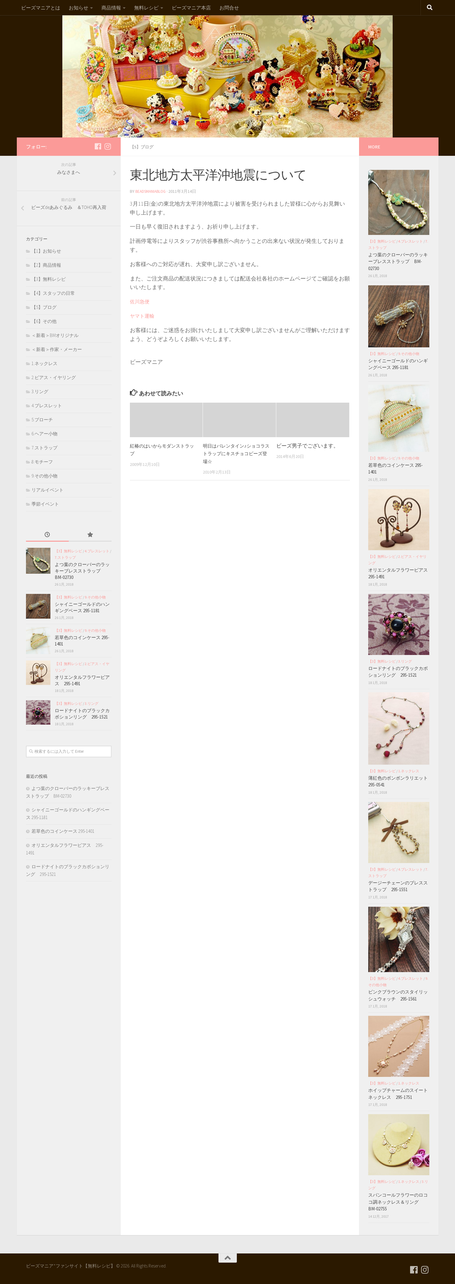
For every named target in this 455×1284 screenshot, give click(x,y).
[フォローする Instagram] (108, 146)
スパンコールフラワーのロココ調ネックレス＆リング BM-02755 (398, 1202)
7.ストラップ (44, 448)
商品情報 (111, 8)
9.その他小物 (44, 476)
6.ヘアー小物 (44, 434)
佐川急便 (139, 301)
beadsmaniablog (152, 191)
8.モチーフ (42, 462)
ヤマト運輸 (142, 315)
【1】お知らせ (46, 251)
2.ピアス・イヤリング (53, 377)
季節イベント (45, 504)
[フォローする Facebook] (98, 146)
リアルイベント (47, 490)
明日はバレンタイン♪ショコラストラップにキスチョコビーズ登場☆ (235, 453)
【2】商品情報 (46, 265)
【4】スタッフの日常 (53, 293)
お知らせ (78, 8)
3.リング (39, 391)
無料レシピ (146, 8)
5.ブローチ (42, 420)
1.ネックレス (44, 363)
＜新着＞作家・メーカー (56, 349)
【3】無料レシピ (48, 279)
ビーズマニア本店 (191, 8)
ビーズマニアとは (40, 8)
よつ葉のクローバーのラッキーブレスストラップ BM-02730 (82, 571)
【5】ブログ (143, 147)
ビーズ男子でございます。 (307, 445)
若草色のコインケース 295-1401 (62, 831)
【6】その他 (44, 321)
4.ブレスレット (46, 405)
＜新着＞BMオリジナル (55, 335)
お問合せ (229, 8)
